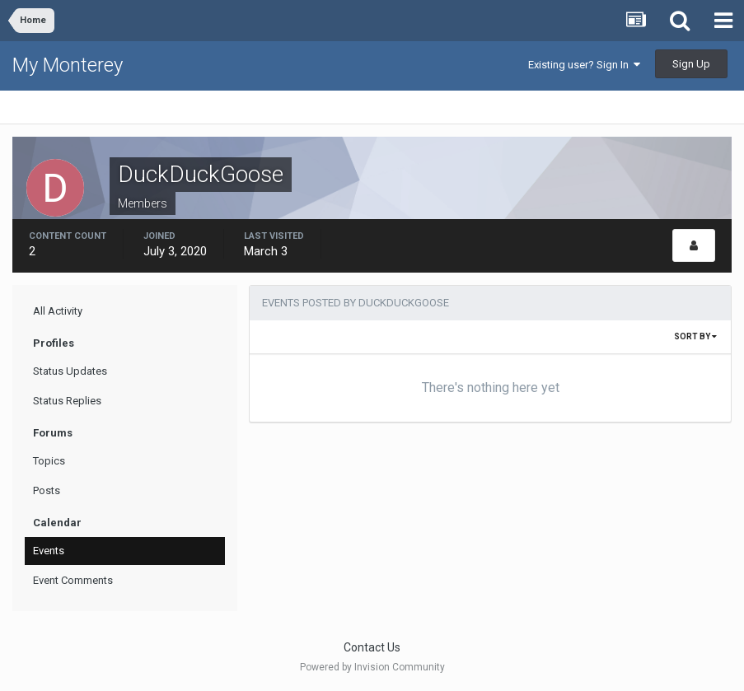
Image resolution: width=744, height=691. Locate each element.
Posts (46, 490)
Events (48, 550)
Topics (49, 461)
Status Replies (67, 401)
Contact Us (372, 647)
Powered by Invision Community (372, 667)
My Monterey (67, 65)
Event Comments (73, 580)
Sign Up (691, 64)
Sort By (695, 336)
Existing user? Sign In (584, 64)
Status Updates (70, 371)
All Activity (57, 311)
